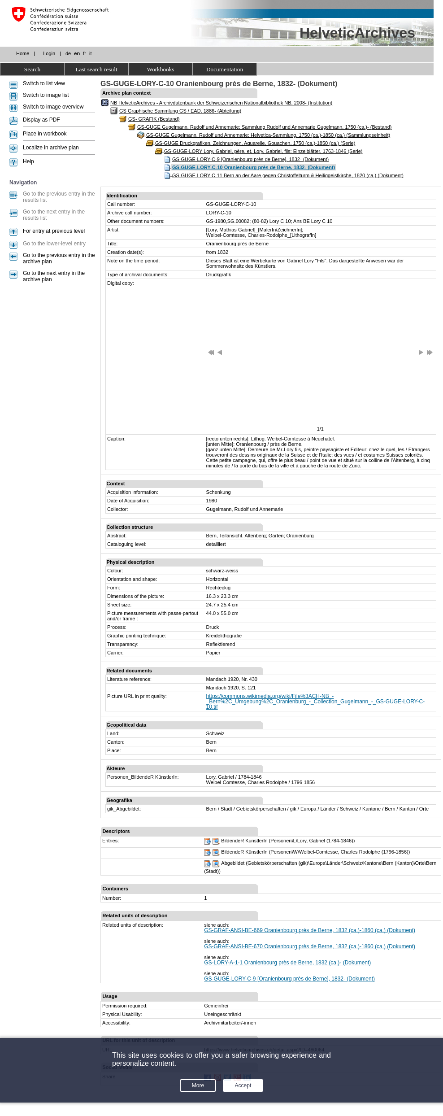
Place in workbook (44, 134)
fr (84, 53)
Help (28, 161)
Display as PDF (41, 120)
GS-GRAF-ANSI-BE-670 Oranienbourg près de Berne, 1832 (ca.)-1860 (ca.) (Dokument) (309, 946)
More (198, 1085)
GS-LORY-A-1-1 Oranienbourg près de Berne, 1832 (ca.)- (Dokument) (287, 962)
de (68, 53)
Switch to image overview (53, 107)
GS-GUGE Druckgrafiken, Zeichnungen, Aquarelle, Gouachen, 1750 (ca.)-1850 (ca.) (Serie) (255, 143)
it (90, 53)
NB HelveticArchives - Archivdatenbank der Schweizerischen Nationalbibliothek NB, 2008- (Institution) (221, 102)
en (77, 53)
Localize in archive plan (51, 147)
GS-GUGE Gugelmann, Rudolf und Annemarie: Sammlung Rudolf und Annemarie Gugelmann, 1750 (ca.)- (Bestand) (264, 127)
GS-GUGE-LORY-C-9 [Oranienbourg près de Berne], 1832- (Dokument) (250, 159)
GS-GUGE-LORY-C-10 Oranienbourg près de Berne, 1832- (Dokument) (253, 167)
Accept (243, 1085)
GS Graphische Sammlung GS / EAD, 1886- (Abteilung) (180, 110)
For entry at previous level (54, 231)
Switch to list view (44, 83)
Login (49, 53)
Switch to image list (46, 95)
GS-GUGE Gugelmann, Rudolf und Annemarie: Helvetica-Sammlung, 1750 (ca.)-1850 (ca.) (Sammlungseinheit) (268, 135)
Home (22, 53)
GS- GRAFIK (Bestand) (153, 119)
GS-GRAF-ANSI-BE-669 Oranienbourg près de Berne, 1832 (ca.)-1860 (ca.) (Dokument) (309, 930)
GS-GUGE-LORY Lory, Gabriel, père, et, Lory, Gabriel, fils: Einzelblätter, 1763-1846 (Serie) (263, 151)
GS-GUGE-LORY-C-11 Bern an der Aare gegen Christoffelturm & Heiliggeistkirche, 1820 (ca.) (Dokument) (288, 175)
